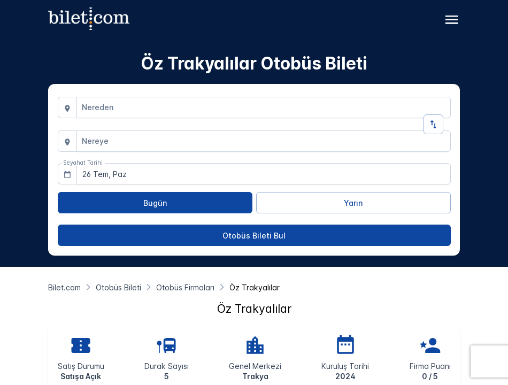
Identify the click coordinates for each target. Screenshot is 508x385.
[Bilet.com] (64, 287)
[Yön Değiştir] (433, 124)
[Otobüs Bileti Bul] (254, 235)
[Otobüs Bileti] (118, 287)
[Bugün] (155, 202)
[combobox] (263, 107)
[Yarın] (353, 202)
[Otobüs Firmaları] (185, 287)
